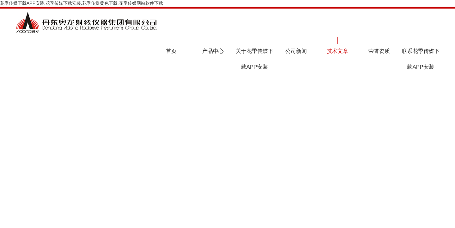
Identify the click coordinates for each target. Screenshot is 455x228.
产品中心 (213, 51)
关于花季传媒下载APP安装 (254, 59)
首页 (171, 51)
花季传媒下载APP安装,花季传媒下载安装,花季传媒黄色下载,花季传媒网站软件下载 (81, 3)
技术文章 (337, 51)
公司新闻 (296, 51)
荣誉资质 (379, 51)
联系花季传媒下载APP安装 (421, 59)
